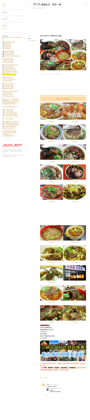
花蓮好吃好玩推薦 (8, 60)
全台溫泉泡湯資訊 (9, 119)
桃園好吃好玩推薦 (7, 77)
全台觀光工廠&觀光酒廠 (10, 114)
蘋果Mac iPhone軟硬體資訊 (11, 99)
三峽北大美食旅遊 (32, 40)
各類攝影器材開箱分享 (9, 104)
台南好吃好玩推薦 (7, 93)
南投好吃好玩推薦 (8, 87)
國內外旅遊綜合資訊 (9, 42)
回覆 (47, 395)
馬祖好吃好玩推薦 (9, 54)
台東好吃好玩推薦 (8, 62)
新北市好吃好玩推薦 (9, 68)
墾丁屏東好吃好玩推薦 (8, 96)
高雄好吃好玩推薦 (7, 94)
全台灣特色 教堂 (8, 109)
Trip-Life (51, 388)
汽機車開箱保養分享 (9, 136)
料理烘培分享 (7, 134)
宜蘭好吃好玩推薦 (8, 59)
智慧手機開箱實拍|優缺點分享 (11, 102)
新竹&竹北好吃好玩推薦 (8, 79)
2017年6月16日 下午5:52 (55, 384)
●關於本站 (4, 6)
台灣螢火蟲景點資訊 (9, 128)
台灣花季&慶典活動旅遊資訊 (11, 125)
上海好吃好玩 (7, 48)
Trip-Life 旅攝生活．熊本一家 (47, 4)
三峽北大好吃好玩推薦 (10, 74)
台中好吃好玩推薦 (8, 83)
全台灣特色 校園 (8, 111)
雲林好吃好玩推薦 (8, 88)
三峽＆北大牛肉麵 (61, 99)
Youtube (4, 29)
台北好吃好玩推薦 (8, 66)
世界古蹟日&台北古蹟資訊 (11, 116)
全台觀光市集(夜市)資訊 (10, 112)
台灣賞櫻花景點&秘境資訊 (11, 123)
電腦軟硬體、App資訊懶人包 (11, 100)
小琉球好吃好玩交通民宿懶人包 (12, 56)
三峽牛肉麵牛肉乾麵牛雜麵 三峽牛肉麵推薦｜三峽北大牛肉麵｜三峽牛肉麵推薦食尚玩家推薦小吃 (51, 74)
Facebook (4, 27)
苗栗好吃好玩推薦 (7, 80)
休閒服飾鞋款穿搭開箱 (10, 131)
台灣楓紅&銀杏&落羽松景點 (11, 121)
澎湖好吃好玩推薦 (9, 51)
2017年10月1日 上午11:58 (58, 388)
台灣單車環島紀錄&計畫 (10, 106)
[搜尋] (85, 3)
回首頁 (3, 4)
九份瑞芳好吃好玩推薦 (10, 70)
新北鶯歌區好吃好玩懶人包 (11, 73)
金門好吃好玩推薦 (9, 53)
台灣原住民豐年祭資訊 (10, 126)
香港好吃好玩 (7, 46)
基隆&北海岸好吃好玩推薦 (11, 65)
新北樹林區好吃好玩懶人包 (11, 71)
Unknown (48, 384)
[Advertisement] (57, 23)
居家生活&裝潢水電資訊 (10, 132)
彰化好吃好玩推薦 (8, 85)
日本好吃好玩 (7, 45)
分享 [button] (29, 35)
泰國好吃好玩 (7, 43)
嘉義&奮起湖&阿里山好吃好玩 (10, 91)
